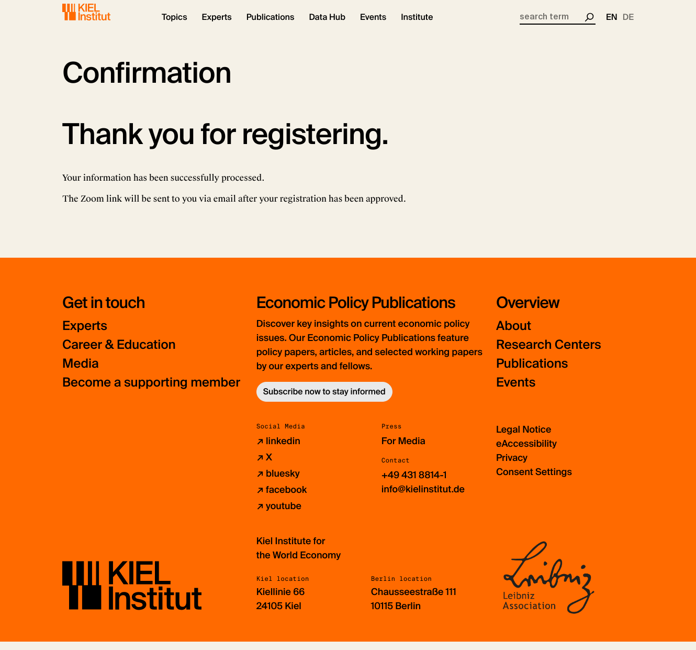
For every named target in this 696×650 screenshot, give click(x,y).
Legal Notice (523, 437)
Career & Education (119, 353)
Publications (532, 371)
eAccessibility (526, 451)
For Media (403, 449)
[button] (175, 26)
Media (80, 371)
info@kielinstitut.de (423, 497)
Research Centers (548, 353)
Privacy (511, 465)
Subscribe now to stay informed (324, 399)
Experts (84, 334)
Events (515, 390)
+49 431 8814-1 (414, 483)
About (513, 334)
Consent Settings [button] (534, 479)
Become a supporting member (151, 390)
